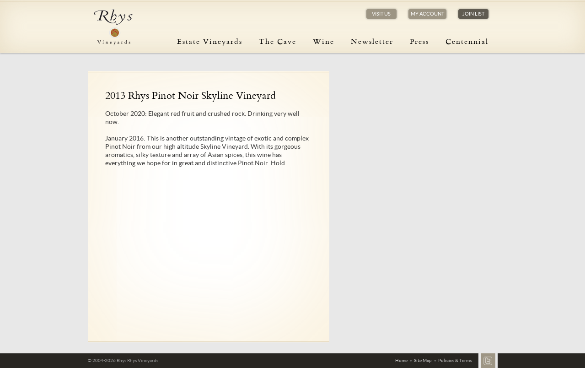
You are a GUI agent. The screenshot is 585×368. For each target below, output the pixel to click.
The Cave (277, 41)
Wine (323, 41)
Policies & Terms (455, 360)
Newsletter (372, 41)
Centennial (466, 41)
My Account (427, 13)
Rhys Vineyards (113, 27)
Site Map (423, 360)
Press (419, 41)
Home (401, 360)
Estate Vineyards (209, 41)
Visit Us (381, 13)
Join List (473, 13)
